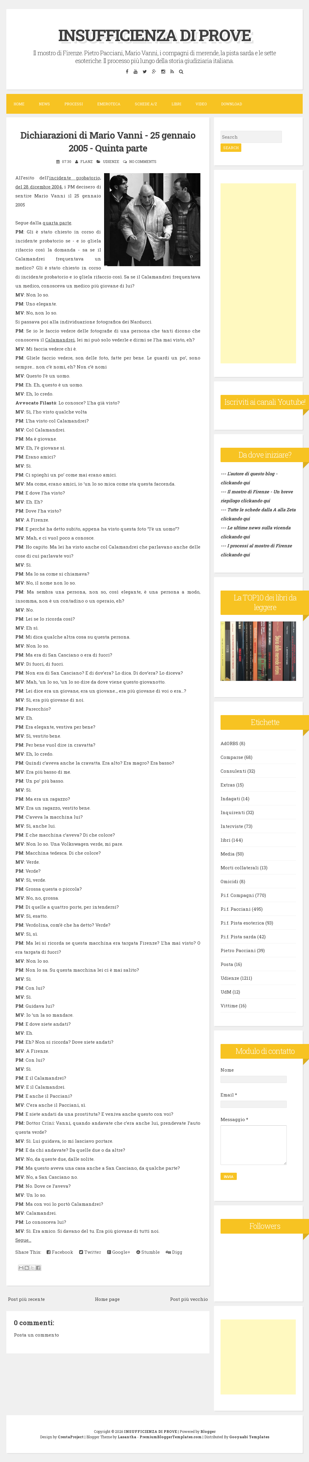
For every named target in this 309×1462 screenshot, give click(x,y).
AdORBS (229, 743)
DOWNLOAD (231, 103)
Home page (107, 1299)
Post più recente (26, 1299)
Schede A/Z (146, 103)
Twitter (90, 1252)
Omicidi (229, 881)
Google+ (118, 1252)
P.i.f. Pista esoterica (242, 923)
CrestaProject (71, 1436)
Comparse (232, 757)
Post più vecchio (189, 1299)
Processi (73, 103)
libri (225, 840)
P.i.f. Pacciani (236, 909)
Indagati (230, 799)
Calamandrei (60, 340)
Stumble (148, 1252)
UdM (226, 992)
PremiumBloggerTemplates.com (171, 1436)
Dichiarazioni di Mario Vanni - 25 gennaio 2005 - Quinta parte (108, 141)
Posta (227, 964)
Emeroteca (108, 103)
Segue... (23, 1240)
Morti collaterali (240, 868)
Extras (228, 785)
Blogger (207, 1431)
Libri (176, 103)
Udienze (111, 161)
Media (228, 854)
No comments (142, 161)
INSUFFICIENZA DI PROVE (154, 34)
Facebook (60, 1252)
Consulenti (233, 771)
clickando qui (255, 501)
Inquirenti (233, 812)
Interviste (232, 826)
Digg (174, 1252)
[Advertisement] (258, 273)
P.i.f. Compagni (237, 895)
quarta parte (57, 223)
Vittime (229, 1006)
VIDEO (201, 103)
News (44, 103)
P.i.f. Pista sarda (238, 937)
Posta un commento (36, 1335)
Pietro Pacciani (238, 950)
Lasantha (127, 1436)
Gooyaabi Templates (249, 1436)
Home (19, 103)
